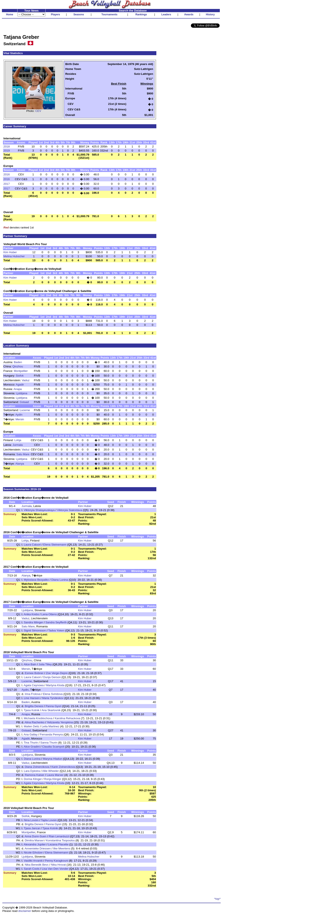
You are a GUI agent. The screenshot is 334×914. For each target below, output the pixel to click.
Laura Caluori (32, 544)
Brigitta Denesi (34, 706)
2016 (6, 174)
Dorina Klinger (33, 779)
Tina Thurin (31, 742)
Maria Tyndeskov (53, 698)
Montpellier (21, 371)
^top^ (217, 898)
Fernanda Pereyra (51, 734)
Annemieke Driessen (37, 848)
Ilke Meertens (61, 848)
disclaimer (24, 911)
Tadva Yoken (56, 630)
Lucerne (25, 410)
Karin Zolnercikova (63, 766)
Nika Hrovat (58, 864)
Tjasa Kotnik (31, 710)
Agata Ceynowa (34, 685)
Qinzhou (17, 366)
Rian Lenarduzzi (59, 836)
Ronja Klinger (52, 779)
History (210, 14)
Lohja (17, 440)
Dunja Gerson (52, 677)
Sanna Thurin (48, 742)
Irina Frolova (32, 694)
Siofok (20, 375)
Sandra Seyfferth (56, 622)
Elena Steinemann (54, 544)
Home (9, 14)
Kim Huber (10, 252)
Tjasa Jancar (32, 828)
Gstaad (24, 402)
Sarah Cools (31, 868)
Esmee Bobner (34, 673)
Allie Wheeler (50, 770)
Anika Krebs (31, 614)
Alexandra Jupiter (35, 844)
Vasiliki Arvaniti (33, 860)
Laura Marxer (55, 775)
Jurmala (18, 444)
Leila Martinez (50, 726)
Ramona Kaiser (34, 775)
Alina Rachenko (34, 722)
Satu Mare (23, 454)
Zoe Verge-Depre (57, 673)
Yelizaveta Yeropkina (60, 722)
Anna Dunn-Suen (35, 836)
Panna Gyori (53, 706)
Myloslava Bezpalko (36, 579)
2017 (6, 183)
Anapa (17, 389)
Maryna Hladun (52, 758)
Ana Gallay (30, 734)
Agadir (20, 384)
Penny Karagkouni (56, 860)
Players (55, 14)
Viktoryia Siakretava (69, 510)
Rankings (141, 14)
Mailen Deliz (31, 726)
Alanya (19, 463)
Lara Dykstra (32, 770)
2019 (6, 150)
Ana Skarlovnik (51, 710)
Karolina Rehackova (67, 718)
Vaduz (26, 380)
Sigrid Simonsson (35, 630)
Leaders (166, 14)
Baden (18, 362)
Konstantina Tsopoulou (60, 840)
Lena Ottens (49, 614)
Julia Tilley (45, 664)
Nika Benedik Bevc (37, 864)
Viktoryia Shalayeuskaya (39, 510)
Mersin (20, 419)
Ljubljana (21, 393)
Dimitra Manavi (34, 840)
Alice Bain (30, 664)
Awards (188, 14)
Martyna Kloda (55, 685)
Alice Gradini (32, 746)
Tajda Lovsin (49, 820)
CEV (38, 111)
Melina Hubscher (14, 256)
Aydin (18, 414)
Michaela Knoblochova (38, 718)
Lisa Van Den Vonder (55, 868)
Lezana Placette (58, 844)
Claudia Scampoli (53, 746)
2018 (6, 146)
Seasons (78, 14)
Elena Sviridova (53, 694)
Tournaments (109, 14)
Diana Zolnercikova (37, 766)
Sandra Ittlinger (33, 622)
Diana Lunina (59, 579)
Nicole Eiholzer (33, 852)
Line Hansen (32, 698)
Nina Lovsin (31, 820)
